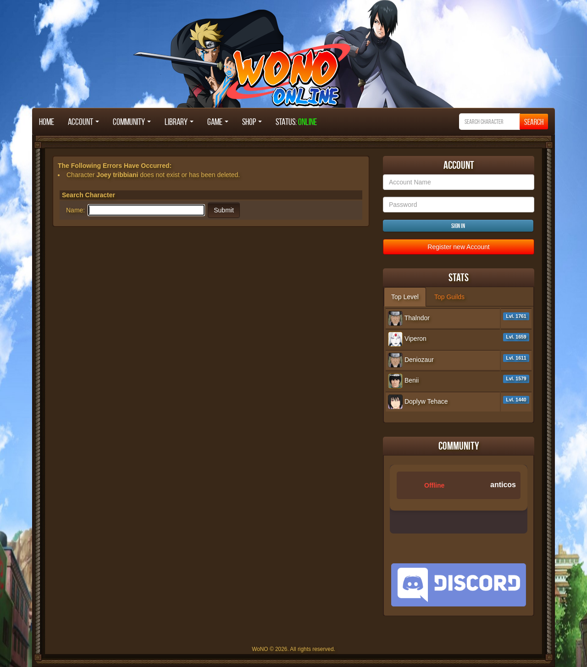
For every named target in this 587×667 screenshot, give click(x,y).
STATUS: (296, 122)
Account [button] (83, 122)
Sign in (458, 225)
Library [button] (179, 122)
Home (46, 122)
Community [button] (132, 122)
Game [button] (217, 122)
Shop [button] (252, 122)
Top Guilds (449, 296)
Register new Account (458, 246)
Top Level (405, 296)
